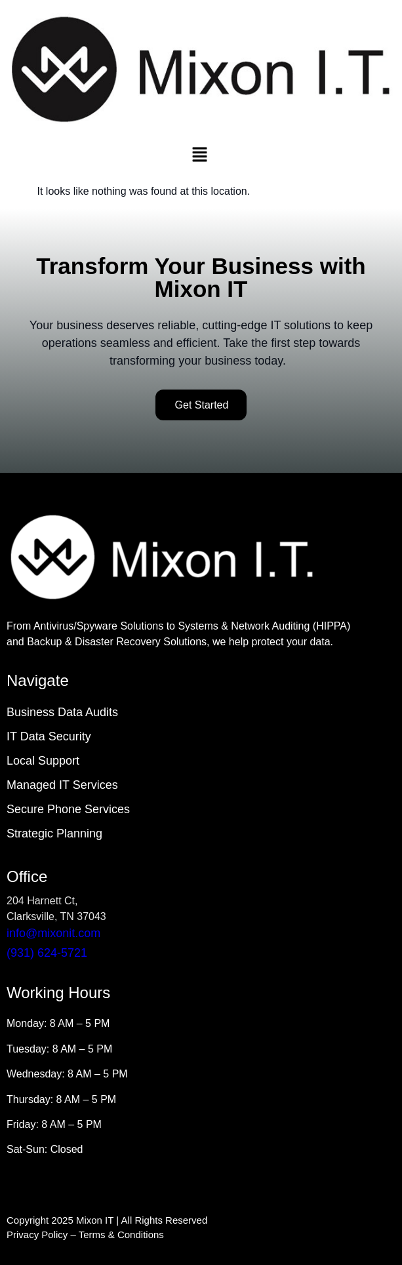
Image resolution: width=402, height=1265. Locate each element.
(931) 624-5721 (47, 952)
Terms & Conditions (121, 1234)
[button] (199, 156)
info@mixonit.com (53, 933)
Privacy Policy (37, 1234)
